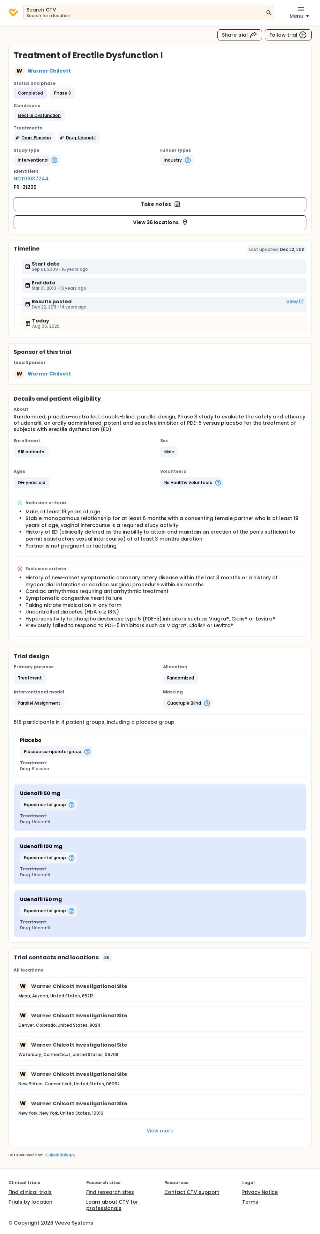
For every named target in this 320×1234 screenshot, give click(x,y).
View (295, 301)
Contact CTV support (191, 1192)
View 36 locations (161, 222)
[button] (39, 115)
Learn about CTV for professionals (112, 1205)
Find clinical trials (30, 1192)
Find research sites (110, 1192)
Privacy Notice (260, 1192)
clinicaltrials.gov (59, 1155)
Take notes (161, 204)
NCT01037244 (31, 179)
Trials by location (30, 1202)
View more (160, 1130)
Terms (250, 1202)
